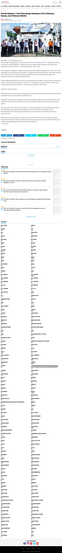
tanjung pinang (5, 507)
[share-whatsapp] (43, 135)
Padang (3, 416)
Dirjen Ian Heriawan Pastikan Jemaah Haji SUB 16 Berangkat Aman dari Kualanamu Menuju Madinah (24, 209)
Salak (32, 447)
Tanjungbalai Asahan (37, 514)
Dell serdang (4, 288)
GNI (2, 295)
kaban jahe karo (35, 316)
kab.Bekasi (47, 6)
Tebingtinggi (4, 524)
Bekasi (2, 243)
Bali (2, 232)
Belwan (3, 253)
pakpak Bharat (35, 423)
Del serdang (4, 274)
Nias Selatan (34, 412)
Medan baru (34, 395)
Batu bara (3, 239)
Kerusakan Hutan (5, 337)
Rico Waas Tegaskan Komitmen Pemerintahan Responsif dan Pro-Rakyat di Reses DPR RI (27, 172)
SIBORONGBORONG (35, 472)
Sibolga (3, 472)
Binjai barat (4, 264)
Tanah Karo (4, 493)
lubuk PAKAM (4, 374)
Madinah (22, 6)
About (23, 548)
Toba (32, 531)
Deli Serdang (4, 278)
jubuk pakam (34, 313)
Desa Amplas (4, 292)
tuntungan (4, 535)
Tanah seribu (34, 493)
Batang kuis (34, 236)
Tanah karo (34, 489)
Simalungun (34, 475)
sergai (2, 458)
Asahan (3, 229)
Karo (32, 330)
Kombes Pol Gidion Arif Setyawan (40, 341)
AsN (32, 229)
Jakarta (3, 313)
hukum (33, 306)
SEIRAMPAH (4, 454)
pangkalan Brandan (6, 430)
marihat (33, 388)
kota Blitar (34, 344)
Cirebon (3, 271)
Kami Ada (38, 548)
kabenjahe (4, 323)
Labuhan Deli (4, 362)
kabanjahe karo (35, 320)
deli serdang (34, 274)
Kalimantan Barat (6, 327)
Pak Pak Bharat (35, 419)
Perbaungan (34, 437)
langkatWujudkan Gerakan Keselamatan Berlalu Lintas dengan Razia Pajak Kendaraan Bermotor (44, 366)
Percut (3, 440)
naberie (33, 405)
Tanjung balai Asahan (37, 500)
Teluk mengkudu (5, 528)
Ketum (33, 337)
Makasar (3, 381)
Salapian (3, 451)
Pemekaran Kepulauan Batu (38, 433)
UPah (32, 535)
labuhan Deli (34, 358)
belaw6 (33, 243)
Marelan (3, 388)
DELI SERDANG (4, 281)
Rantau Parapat (35, 444)
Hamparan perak (5, 299)
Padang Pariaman (36, 416)
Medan (33, 6)
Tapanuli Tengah (35, 517)
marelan (33, 384)
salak (2, 447)
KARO (2, 334)
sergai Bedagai (5, 461)
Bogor (2, 267)
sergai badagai (35, 458)
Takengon (3, 486)
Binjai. (33, 264)
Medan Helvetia (5, 398)
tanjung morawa (5, 503)
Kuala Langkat (5, 355)
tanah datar (34, 486)
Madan (2, 377)
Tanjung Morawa (35, 503)
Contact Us (27, 548)
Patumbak (33, 430)
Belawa (3, 246)
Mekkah (33, 402)
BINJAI (32, 260)
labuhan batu (4, 358)
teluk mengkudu (35, 524)
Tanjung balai (35, 496)
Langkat (3, 365)
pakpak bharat (5, 423)
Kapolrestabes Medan (13, 6)
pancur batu (34, 426)
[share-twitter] (31, 135)
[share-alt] (6, 135)
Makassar (27, 6)
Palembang (4, 426)
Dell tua (33, 288)
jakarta (33, 309)
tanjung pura (35, 507)
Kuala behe (34, 351)
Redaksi (33, 548)
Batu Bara (34, 239)
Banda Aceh (34, 232)
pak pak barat (4, 419)
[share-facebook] (18, 135)
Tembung (33, 528)
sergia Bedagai (5, 465)
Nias (32, 409)
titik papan (4, 531)
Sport (42, 6)
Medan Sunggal (35, 398)
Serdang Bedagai (35, 454)
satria (33, 451)
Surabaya (33, 482)
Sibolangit (34, 468)
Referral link (31, 164)
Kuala (2, 351)
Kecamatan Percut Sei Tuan (38, 334)
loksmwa (3, 370)
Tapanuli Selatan (5, 517)
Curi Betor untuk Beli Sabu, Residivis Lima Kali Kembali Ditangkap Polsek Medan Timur (26, 200)
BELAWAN (5, 6)
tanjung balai (5, 496)
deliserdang (34, 285)
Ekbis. (32, 292)
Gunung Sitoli (35, 295)
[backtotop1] (60, 551)
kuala (32, 348)
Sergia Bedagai (35, 465)
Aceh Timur (4, 225)
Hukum (2, 309)
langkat (53, 6)
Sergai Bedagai (35, 461)
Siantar (3, 468)
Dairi (32, 271)
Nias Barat (4, 412)
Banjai (2, 236)
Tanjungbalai (4, 514)
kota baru (3, 344)
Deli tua (3, 285)
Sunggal (3, 482)
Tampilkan (58, 146)
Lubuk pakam (34, 374)
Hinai (32, 302)
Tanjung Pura (35, 510)
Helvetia (33, 299)
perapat (3, 437)
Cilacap (33, 267)
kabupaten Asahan (36, 323)
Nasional (38, 6)
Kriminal (3, 348)
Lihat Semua (31, 155)
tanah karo (4, 489)
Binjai (32, 257)
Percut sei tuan (35, 440)
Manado (3, 384)
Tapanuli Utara (5, 521)
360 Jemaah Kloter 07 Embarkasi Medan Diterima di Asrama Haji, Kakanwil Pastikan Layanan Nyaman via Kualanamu (25, 191)
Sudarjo (33, 479)
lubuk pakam (34, 370)
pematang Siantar (6, 433)
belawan (33, 246)
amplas (33, 225)
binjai (2, 257)
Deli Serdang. (34, 281)
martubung (4, 391)
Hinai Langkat (4, 306)
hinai (2, 302)
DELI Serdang (34, 278)
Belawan (4, 11)
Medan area (4, 395)
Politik (3, 444)
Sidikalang (4, 475)
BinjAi (2, 260)
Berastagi (34, 253)
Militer (3, 405)
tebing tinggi (34, 521)
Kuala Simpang (35, 355)
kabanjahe (4, 320)
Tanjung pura (4, 510)
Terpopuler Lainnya (31, 216)
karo (2, 330)
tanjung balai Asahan (7, 500)
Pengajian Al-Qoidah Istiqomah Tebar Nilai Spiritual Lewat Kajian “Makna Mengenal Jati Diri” (24, 181)
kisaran (3, 341)
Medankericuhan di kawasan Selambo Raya (12, 402)
